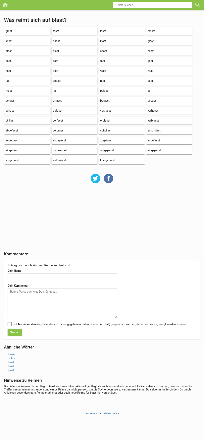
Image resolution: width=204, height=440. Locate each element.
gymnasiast (60, 150)
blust (11, 366)
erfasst (57, 100)
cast (55, 60)
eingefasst (12, 150)
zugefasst (106, 140)
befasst (105, 100)
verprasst (58, 130)
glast (150, 41)
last (55, 90)
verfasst (58, 120)
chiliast (10, 120)
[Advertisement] (102, 220)
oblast (12, 358)
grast (9, 31)
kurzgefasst (107, 160)
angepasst (12, 140)
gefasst (57, 110)
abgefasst (12, 130)
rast (102, 80)
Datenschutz (109, 413)
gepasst (152, 100)
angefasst (153, 140)
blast (56, 51)
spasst (57, 80)
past (150, 80)
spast (103, 51)
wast (103, 70)
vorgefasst (12, 160)
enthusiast (59, 160)
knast (9, 41)
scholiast (105, 130)
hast (8, 70)
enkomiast (153, 130)
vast (150, 70)
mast (9, 90)
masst (151, 31)
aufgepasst (107, 150)
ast (149, 90)
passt (56, 41)
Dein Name (14, 270)
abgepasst (59, 140)
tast (8, 80)
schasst (10, 110)
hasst (150, 51)
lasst (103, 31)
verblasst (153, 120)
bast (8, 60)
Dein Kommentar (18, 285)
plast (9, 51)
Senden (15, 332)
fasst (56, 31)
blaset (12, 354)
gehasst (11, 100)
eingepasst (154, 150)
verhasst (152, 110)
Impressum (92, 413)
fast (102, 60)
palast (104, 90)
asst (55, 70)
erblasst (105, 120)
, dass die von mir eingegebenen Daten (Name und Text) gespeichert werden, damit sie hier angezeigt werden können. (100, 324)
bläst (11, 362)
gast (150, 60)
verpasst (105, 110)
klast (103, 41)
